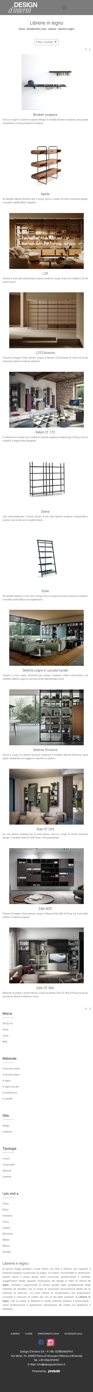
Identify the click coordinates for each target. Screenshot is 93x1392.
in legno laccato (11, 1086)
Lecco (6, 1221)
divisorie (7, 1170)
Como (6, 1203)
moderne (7, 1131)
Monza (6, 1245)
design (6, 1125)
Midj (5, 1041)
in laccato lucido (11, 1068)
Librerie (52, 29)
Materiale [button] (9, 1059)
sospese (7, 1176)
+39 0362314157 (49, 1360)
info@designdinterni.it (51, 1364)
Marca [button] (7, 1013)
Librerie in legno (66, 29)
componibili (9, 1164)
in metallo (8, 1098)
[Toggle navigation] (64, 7)
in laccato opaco (11, 1074)
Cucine (28, 1333)
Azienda (15, 1333)
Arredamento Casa (36, 29)
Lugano (6, 1227)
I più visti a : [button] (11, 1194)
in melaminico (10, 1092)
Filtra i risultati (46, 42)
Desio (5, 1209)
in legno (7, 1080)
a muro (6, 1158)
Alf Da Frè (8, 1023)
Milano (6, 1239)
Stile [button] (6, 1116)
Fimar (6, 1029)
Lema (5, 1035)
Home (22, 29)
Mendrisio (8, 1233)
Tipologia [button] (9, 1149)
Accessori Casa (73, 1333)
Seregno (7, 1251)
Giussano (7, 1215)
